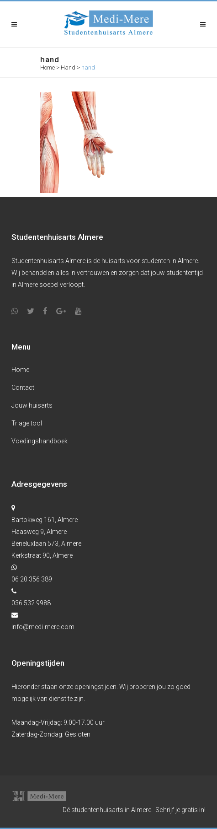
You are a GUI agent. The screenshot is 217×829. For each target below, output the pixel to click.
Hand (68, 67)
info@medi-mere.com (42, 626)
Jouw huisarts (32, 405)
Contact (22, 387)
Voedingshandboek (39, 441)
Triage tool (26, 423)
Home (47, 67)
